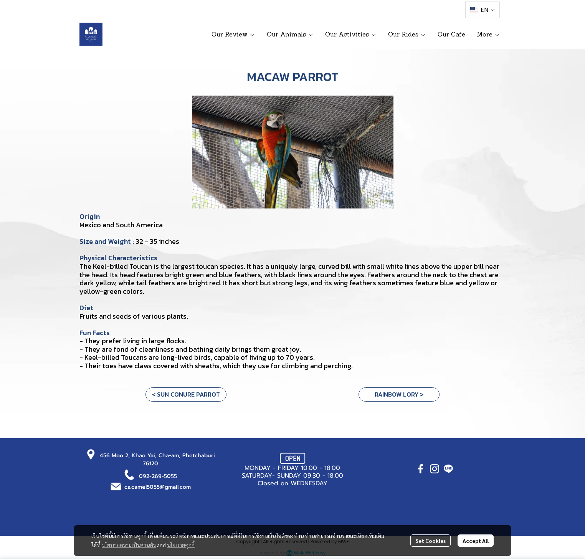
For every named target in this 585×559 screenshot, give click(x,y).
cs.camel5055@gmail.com (157, 487)
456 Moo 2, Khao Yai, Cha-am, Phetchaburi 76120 (157, 460)
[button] (482, 10)
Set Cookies (430, 540)
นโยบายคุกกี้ (181, 544)
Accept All (476, 540)
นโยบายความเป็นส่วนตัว (129, 544)
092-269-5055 (158, 476)
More (488, 34)
